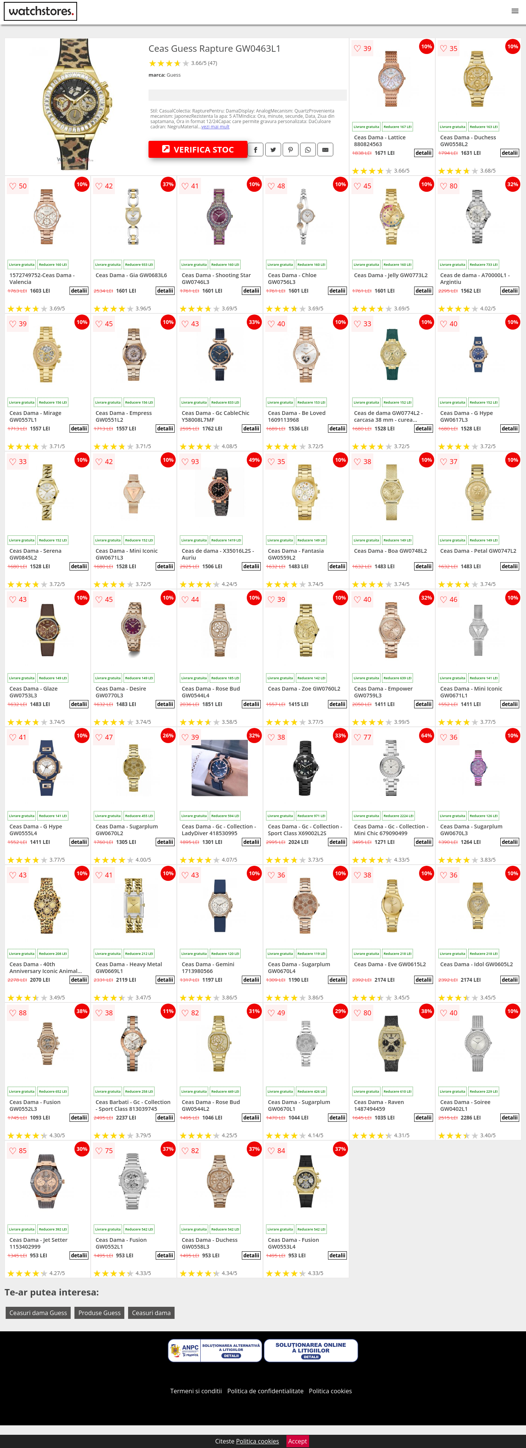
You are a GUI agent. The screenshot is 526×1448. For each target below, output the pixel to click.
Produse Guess (99, 1313)
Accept (297, 1441)
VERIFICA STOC (198, 149)
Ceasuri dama (151, 1313)
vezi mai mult (215, 126)
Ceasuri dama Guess (38, 1313)
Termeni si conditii (196, 1391)
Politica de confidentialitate (265, 1391)
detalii (424, 153)
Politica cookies (330, 1391)
